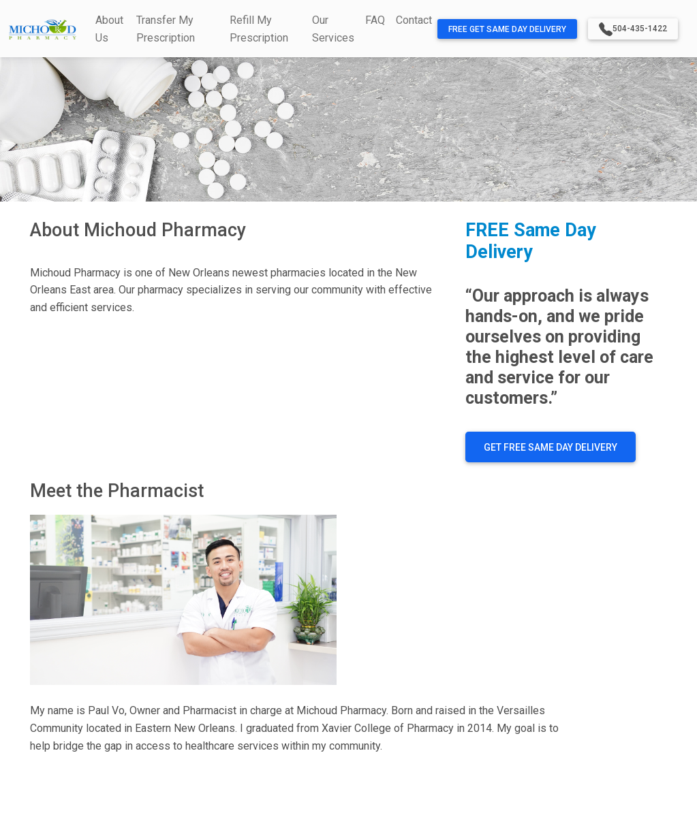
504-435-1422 (633, 29)
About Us (109, 29)
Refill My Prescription (259, 29)
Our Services (333, 29)
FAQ (375, 20)
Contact (414, 20)
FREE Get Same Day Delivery (507, 29)
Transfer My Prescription (165, 29)
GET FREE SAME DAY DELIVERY (550, 447)
